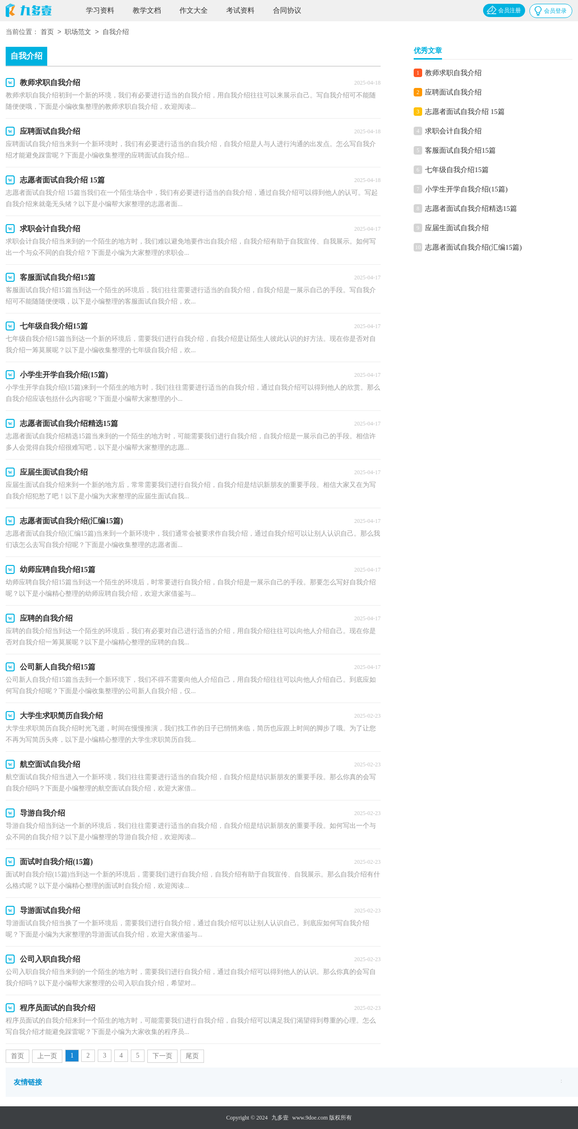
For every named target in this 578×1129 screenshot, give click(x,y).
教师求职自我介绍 (453, 73)
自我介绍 (115, 32)
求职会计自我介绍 (453, 131)
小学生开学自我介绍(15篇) (466, 189)
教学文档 (147, 10)
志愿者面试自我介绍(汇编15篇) (473, 247)
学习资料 (100, 10)
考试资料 (240, 10)
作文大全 (193, 10)
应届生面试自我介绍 (457, 228)
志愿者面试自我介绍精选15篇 (471, 208)
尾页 (192, 1056)
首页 (47, 32)
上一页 (47, 1056)
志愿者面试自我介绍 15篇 (465, 111)
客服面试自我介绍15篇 (460, 150)
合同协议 (287, 10)
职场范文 (78, 32)
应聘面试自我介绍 (453, 92)
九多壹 (280, 1117)
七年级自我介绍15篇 (457, 170)
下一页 (162, 1056)
